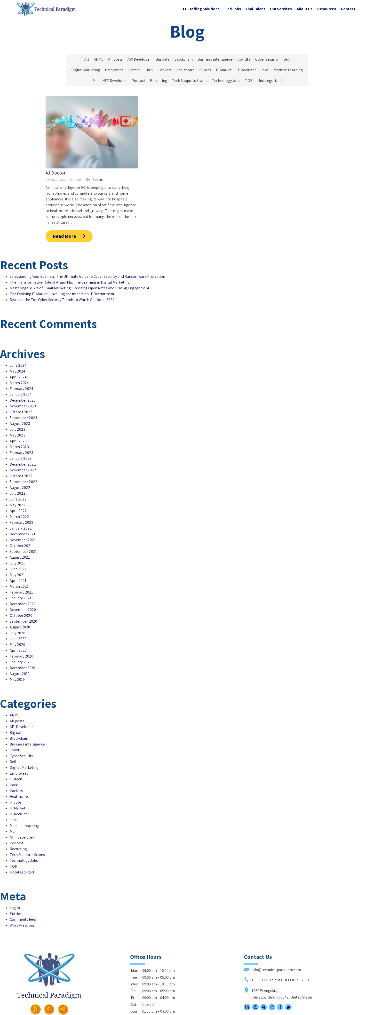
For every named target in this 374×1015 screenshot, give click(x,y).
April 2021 (18, 568)
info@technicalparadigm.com (272, 940)
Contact (348, 8)
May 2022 (17, 493)
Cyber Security (267, 59)
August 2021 (20, 545)
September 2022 (23, 469)
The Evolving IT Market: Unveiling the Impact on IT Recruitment (62, 293)
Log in (15, 884)
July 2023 (17, 417)
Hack (149, 69)
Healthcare (185, 69)
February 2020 (21, 644)
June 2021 (18, 557)
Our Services (281, 8)
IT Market (224, 69)
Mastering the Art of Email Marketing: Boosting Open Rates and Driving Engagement (79, 288)
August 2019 (20, 661)
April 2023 (18, 429)
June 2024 (18, 353)
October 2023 (21, 400)
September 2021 (23, 539)
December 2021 (22, 522)
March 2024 (19, 370)
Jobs (265, 69)
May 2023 (17, 423)
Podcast (138, 80)
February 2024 (21, 376)
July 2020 (17, 621)
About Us (304, 8)
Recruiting (158, 80)
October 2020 (21, 603)
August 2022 (20, 475)
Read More (64, 236)
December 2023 (23, 388)
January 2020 (21, 650)
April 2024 (18, 365)
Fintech (134, 69)
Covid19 (244, 59)
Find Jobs (232, 8)
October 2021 (21, 533)
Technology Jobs (226, 80)
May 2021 (17, 562)
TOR (249, 80)
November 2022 (23, 458)
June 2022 (18, 487)
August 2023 (20, 411)
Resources (326, 8)
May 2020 (17, 632)
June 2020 (18, 626)
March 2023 (19, 434)
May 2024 (17, 359)
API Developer (139, 59)
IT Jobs (205, 69)
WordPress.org (22, 901)
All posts (115, 59)
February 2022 (21, 510)
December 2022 (23, 452)
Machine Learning (288, 69)
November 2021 (23, 528)
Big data (162, 59)
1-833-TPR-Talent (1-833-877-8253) (276, 950)
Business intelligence (215, 59)
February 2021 (21, 580)
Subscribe (142, 995)
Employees (114, 69)
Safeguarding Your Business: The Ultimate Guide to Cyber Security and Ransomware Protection (87, 276)
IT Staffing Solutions (201, 8)
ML (95, 80)
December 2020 (23, 592)
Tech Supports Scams (189, 80)
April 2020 (18, 638)
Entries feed (20, 890)
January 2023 (21, 446)
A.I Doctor (55, 173)
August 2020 (20, 615)
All (86, 59)
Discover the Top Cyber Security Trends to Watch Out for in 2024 (62, 299)
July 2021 (17, 551)
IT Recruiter (246, 69)
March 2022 (19, 504)
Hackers (164, 69)
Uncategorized (269, 80)
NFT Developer (114, 80)
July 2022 (17, 481)
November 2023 (23, 394)
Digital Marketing (85, 69)
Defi (286, 59)
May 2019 (17, 667)
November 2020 (23, 597)
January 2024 (21, 382)
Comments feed (23, 895)
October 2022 (21, 464)
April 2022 (18, 498)
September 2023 (23, 405)
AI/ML (98, 59)
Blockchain (183, 59)
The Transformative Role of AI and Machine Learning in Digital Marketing (70, 282)
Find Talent (255, 8)
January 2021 (20, 586)
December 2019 (22, 655)
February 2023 (21, 440)
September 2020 (23, 609)
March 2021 (19, 574)
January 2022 (21, 516)
